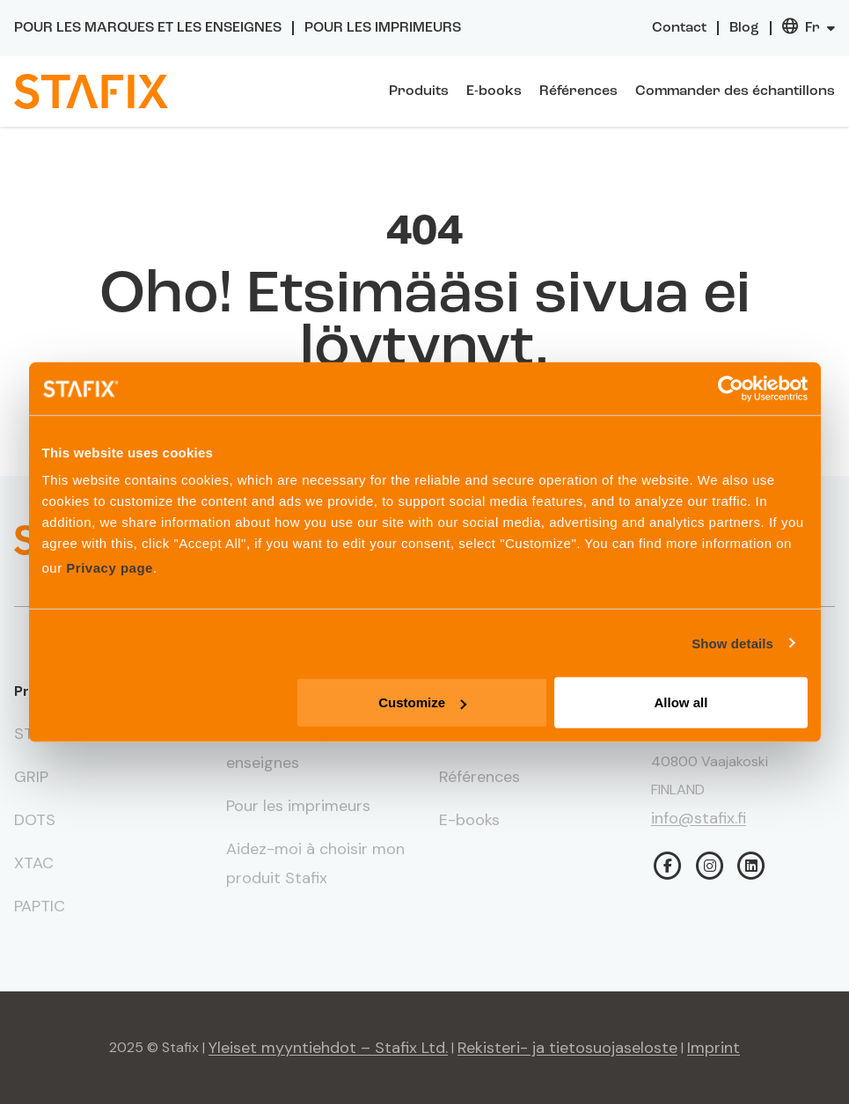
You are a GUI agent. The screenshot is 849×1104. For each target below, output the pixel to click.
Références (578, 91)
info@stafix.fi (698, 818)
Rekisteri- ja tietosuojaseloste (567, 1047)
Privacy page (109, 567)
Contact (679, 28)
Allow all (681, 702)
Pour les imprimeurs (382, 28)
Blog (744, 28)
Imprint (713, 1047)
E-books (494, 91)
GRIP (31, 776)
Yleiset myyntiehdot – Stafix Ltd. (328, 1047)
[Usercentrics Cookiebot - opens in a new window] (731, 388)
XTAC (34, 863)
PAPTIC (39, 906)
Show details (732, 642)
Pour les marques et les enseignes (148, 28)
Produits (419, 91)
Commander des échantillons (735, 91)
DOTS (34, 819)
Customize (422, 702)
